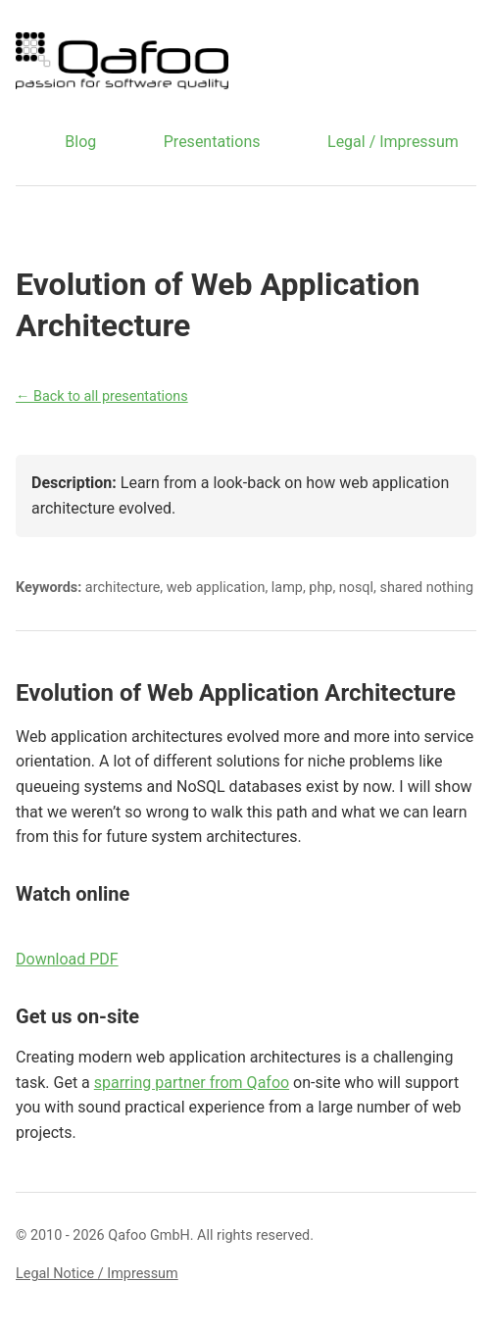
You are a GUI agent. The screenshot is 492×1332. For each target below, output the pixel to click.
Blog (80, 141)
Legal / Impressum (393, 141)
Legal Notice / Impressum (97, 1273)
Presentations (212, 141)
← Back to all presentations (102, 396)
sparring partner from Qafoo (191, 1082)
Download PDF (67, 959)
